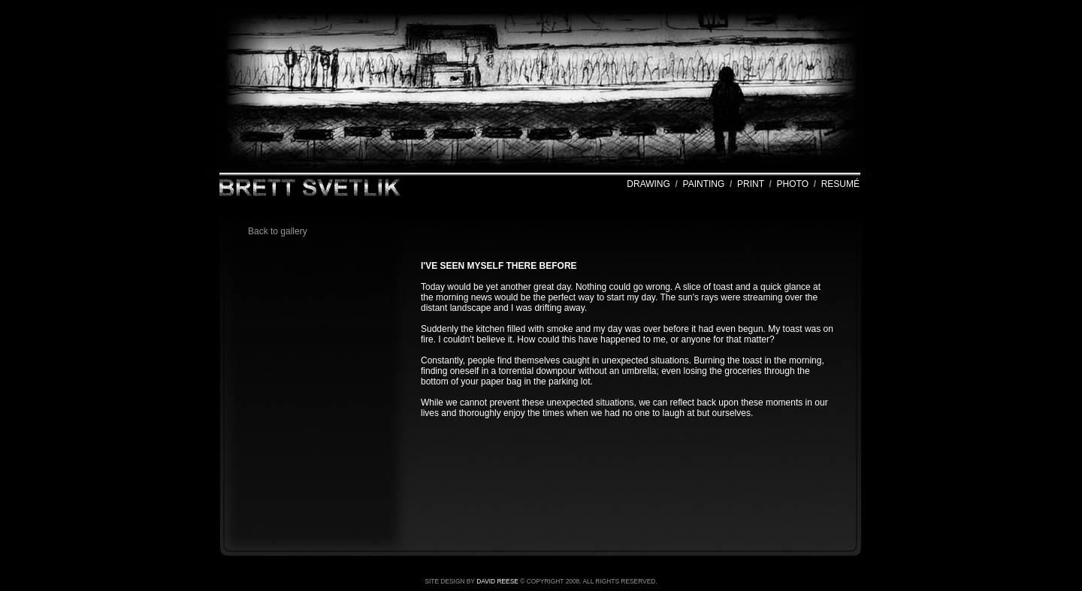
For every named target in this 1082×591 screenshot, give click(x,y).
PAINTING (704, 184)
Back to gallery (277, 231)
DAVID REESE (497, 581)
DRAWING (648, 184)
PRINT (750, 184)
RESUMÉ (840, 184)
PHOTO (792, 184)
